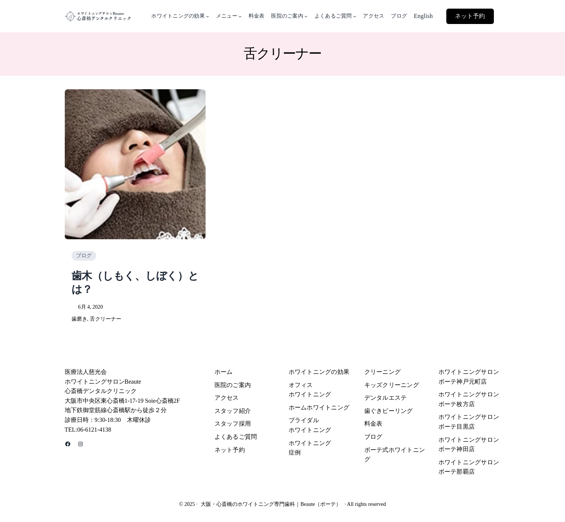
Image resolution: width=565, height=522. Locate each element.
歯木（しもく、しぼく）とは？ (135, 282)
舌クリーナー (105, 319)
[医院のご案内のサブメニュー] (305, 16)
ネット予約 (470, 16)
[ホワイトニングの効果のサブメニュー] (207, 16)
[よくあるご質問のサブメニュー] (354, 16)
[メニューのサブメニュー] (240, 16)
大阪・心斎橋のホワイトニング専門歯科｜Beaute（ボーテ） (271, 504)
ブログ (84, 255)
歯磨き (79, 319)
